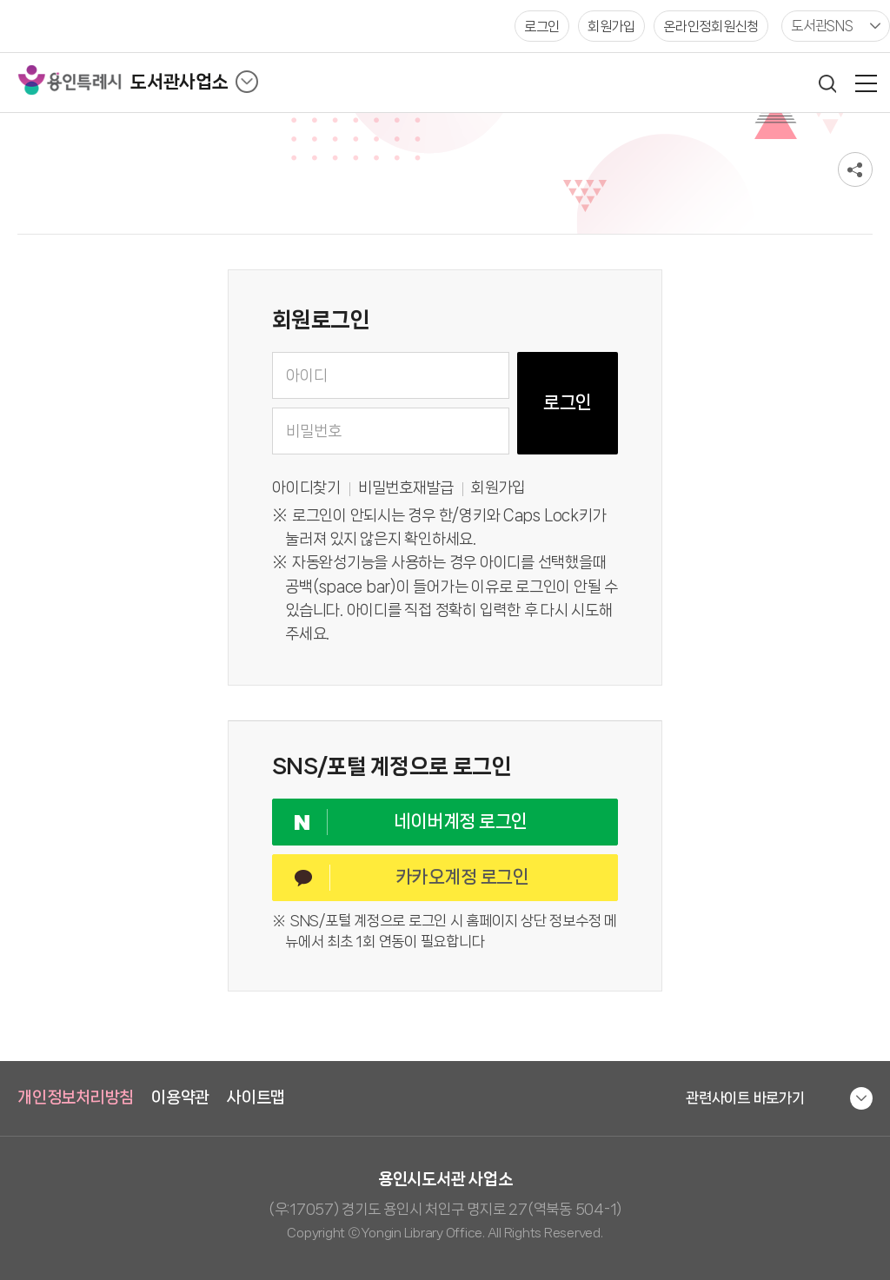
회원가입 (498, 488)
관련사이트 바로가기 (745, 1097)
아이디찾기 (306, 488)
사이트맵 (256, 1097)
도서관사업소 (179, 81)
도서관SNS (822, 25)
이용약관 (180, 1097)
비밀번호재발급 (406, 488)
